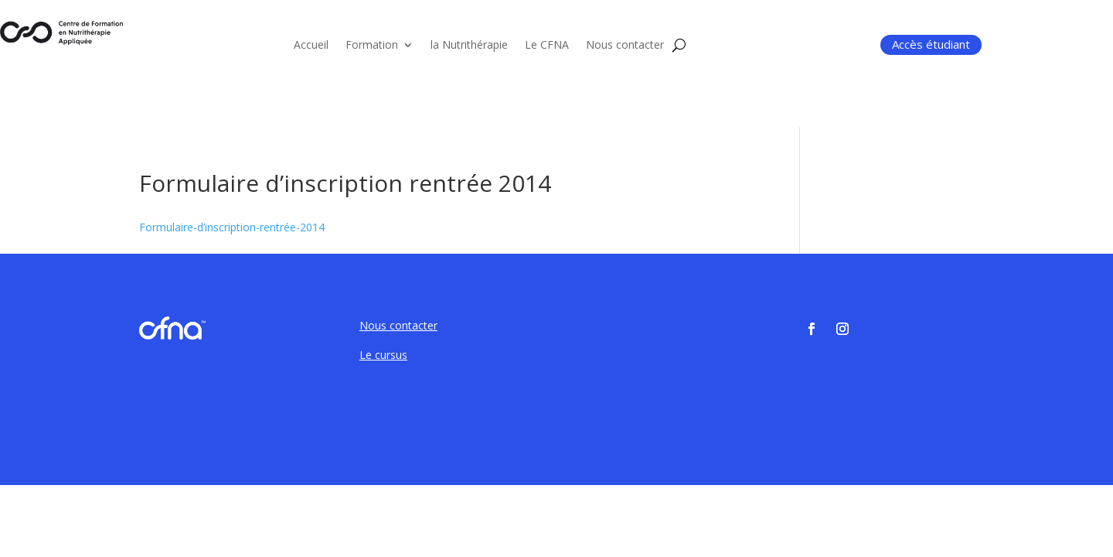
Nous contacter (625, 45)
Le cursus (383, 354)
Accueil (311, 45)
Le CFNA (547, 45)
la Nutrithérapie (469, 45)
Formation (371, 45)
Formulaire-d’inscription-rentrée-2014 (232, 227)
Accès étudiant (931, 44)
